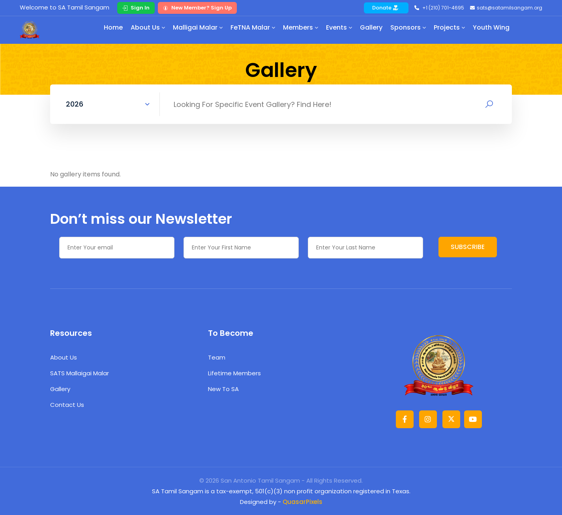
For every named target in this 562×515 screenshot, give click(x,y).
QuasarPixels (302, 502)
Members (298, 27)
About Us (145, 27)
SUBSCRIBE (468, 246)
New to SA (223, 389)
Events (336, 27)
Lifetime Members (234, 373)
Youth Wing (491, 27)
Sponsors (405, 27)
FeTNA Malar (250, 27)
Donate (385, 7)
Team (216, 357)
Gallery (371, 27)
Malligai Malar (195, 27)
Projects (447, 27)
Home (113, 27)
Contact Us (67, 405)
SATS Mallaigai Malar (79, 373)
